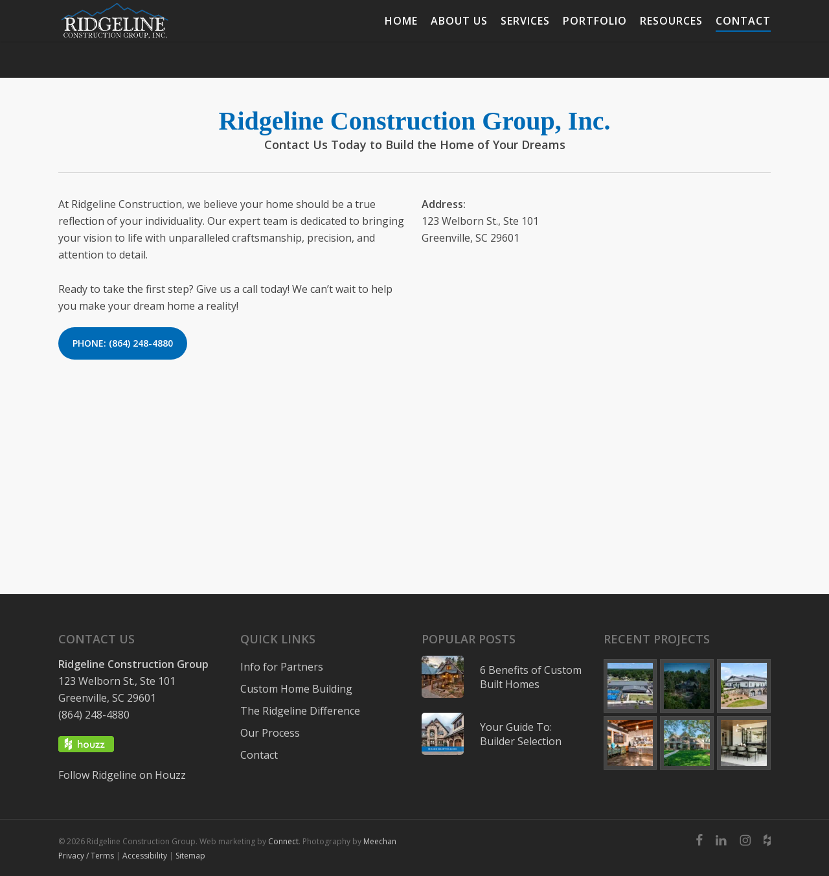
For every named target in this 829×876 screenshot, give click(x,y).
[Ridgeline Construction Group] (152, 38)
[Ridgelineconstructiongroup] (745, 840)
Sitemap (190, 855)
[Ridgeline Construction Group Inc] (721, 840)
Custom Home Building (296, 689)
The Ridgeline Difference (300, 711)
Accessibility (144, 855)
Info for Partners (281, 667)
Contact (259, 755)
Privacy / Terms (86, 855)
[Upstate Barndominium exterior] (744, 686)
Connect (283, 841)
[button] (122, 343)
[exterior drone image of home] (687, 686)
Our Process (270, 733)
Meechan (379, 841)
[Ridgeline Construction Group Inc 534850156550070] (699, 840)
